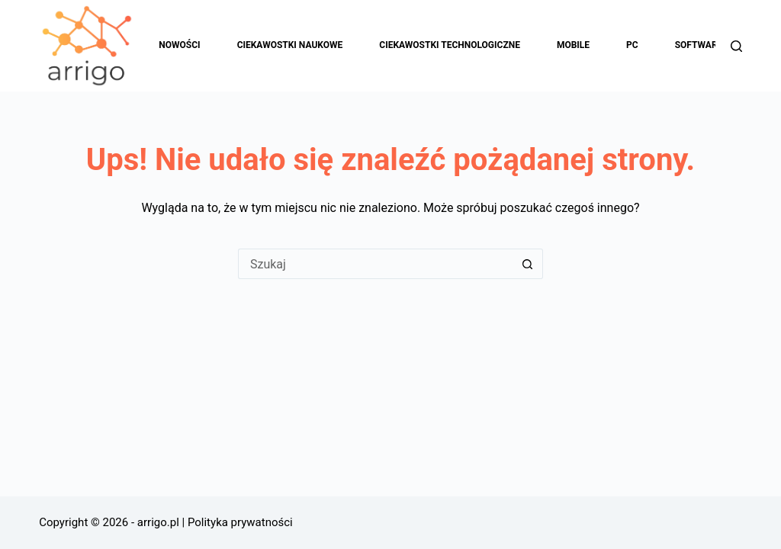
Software (709, 46)
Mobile (573, 45)
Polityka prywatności (240, 522)
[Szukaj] (736, 46)
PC (632, 45)
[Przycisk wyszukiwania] (528, 264)
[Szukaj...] (375, 264)
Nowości (179, 45)
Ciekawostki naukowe (290, 45)
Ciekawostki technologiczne (449, 45)
